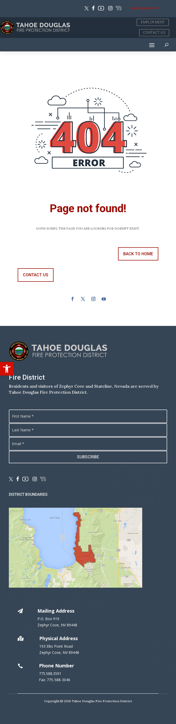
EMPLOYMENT (153, 22)
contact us (35, 274)
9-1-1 (156, 8)
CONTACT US (154, 32)
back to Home (138, 253)
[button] (7, 369)
